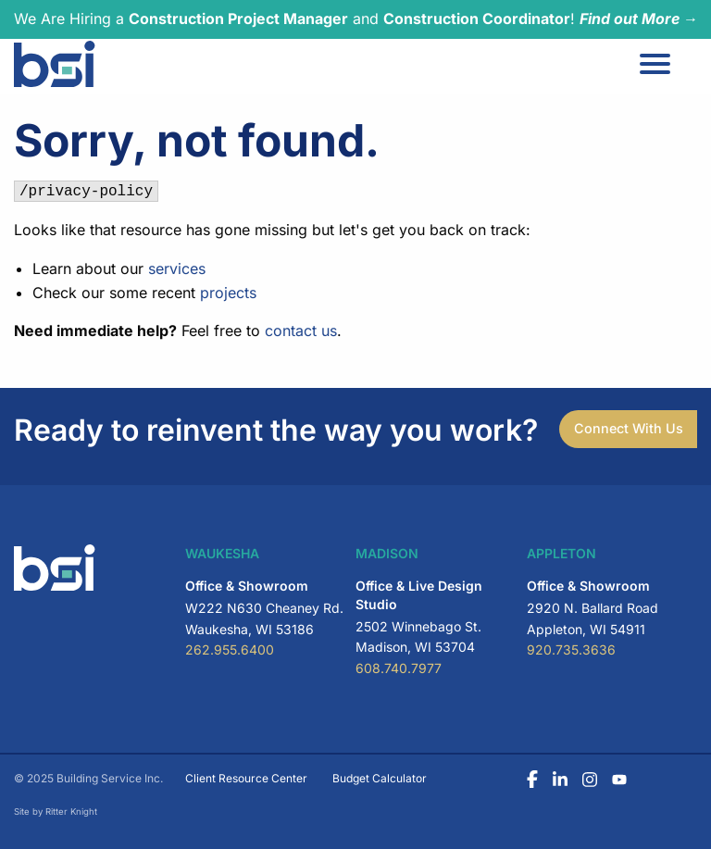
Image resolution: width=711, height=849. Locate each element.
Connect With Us (628, 428)
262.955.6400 (229, 649)
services (177, 268)
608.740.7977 (399, 668)
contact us (301, 330)
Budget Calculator (379, 778)
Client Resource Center (246, 778)
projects (228, 292)
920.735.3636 (571, 649)
